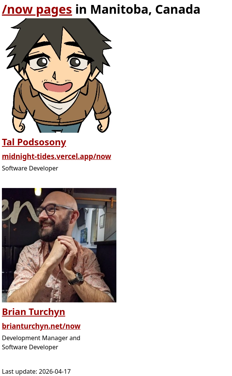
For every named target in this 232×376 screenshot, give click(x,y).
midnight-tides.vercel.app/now (56, 156)
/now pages (37, 9)
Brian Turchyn (33, 311)
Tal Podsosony (34, 141)
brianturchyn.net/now (41, 326)
